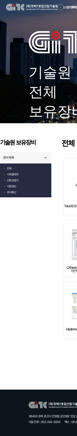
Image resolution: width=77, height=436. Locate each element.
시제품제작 (12, 174)
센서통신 (11, 192)
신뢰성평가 (12, 180)
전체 (9, 168)
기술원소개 (66, 7)
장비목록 (8, 158)
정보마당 (72, 7)
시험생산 (11, 186)
